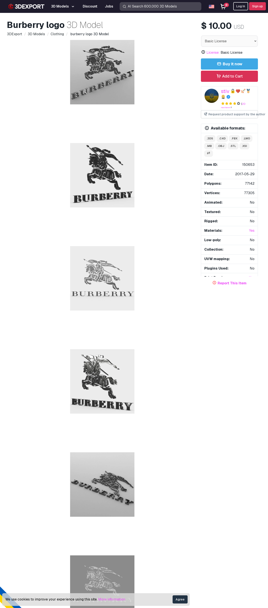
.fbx (234, 138)
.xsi (244, 146)
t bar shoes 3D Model (154, 453)
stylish (122, 259)
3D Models (145, 507)
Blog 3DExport (148, 549)
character (129, 252)
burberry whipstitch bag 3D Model (34, 453)
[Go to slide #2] (59, 154)
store (113, 252)
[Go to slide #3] (86, 154)
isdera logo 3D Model (217, 363)
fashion (68, 259)
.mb (209, 146)
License (195, 528)
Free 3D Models (149, 521)
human (53, 259)
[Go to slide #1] (32, 154)
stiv (225, 91)
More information (111, 599)
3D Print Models (149, 514)
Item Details (21, 174)
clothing (54, 252)
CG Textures (146, 528)
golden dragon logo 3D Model (32, 363)
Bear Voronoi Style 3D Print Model (162, 363)
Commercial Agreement (207, 535)
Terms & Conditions (203, 549)
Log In (240, 6)
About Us (42, 499)
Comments (43, 174)
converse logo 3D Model (169, 277)
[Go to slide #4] (114, 154)
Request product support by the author (231, 114)
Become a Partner (151, 542)
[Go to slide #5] (141, 154)
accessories (89, 259)
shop (99, 252)
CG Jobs (143, 556)
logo (163, 252)
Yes (251, 230)
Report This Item (232, 283)
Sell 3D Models (149, 535)
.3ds (210, 138)
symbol (37, 259)
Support (195, 507)
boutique (22, 252)
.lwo (246, 138)
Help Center (198, 514)
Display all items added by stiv (134, 308)
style (175, 252)
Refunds (195, 556)
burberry (153, 259)
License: (213, 52)
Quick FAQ (197, 521)
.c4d (222, 138)
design (71, 252)
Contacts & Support (209, 499)
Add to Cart (229, 76)
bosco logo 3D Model (33, 277)
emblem (148, 252)
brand (38, 252)
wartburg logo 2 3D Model (93, 363)
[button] (251, 353)
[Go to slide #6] (169, 154)
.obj (221, 146)
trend (137, 259)
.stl (233, 146)
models (21, 259)
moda (108, 259)
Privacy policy (200, 542)
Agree (180, 599)
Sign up (257, 6)
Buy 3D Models (152, 499)
